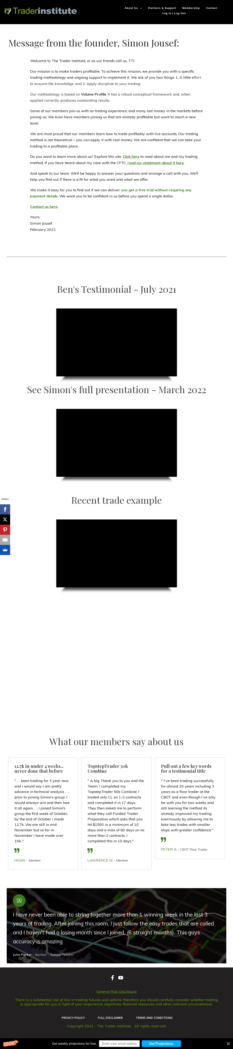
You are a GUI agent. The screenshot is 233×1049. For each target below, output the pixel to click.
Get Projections (161, 1043)
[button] (116, 1043)
